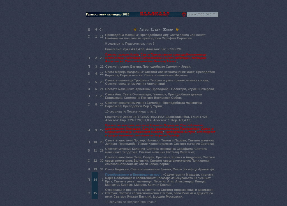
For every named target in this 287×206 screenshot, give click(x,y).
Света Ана (113, 94)
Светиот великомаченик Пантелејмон (171, 128)
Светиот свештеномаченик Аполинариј (135, 83)
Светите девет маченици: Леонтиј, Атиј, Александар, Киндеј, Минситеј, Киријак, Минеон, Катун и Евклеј (155, 183)
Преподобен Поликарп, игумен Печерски (183, 89)
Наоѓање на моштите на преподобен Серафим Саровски (148, 38)
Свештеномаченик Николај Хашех (151, 61)
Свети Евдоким (117, 169)
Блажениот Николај (148, 132)
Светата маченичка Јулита (150, 169)
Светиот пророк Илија (122, 54)
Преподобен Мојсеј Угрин (142, 106)
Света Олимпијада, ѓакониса (144, 94)
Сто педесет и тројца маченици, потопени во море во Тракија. (160, 133)
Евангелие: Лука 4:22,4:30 (124, 49)
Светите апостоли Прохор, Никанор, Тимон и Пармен (145, 140)
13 (95, 169)
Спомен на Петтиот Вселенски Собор (152, 97)
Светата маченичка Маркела (166, 75)
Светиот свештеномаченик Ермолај (132, 102)
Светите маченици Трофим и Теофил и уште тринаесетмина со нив (156, 80)
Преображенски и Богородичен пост (133, 174)
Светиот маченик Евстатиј (194, 143)
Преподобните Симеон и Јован (166, 66)
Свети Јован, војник (154, 164)
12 (95, 160)
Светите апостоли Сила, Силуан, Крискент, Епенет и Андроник (153, 157)
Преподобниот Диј (154, 34)
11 (95, 150)
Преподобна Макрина (121, 34)
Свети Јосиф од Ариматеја (193, 169)
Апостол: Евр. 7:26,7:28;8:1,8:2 (128, 120)
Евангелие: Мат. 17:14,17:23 (186, 116)
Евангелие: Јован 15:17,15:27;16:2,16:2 (134, 116)
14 (95, 179)
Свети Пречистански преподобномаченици (174, 54)
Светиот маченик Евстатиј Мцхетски (166, 152)
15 (95, 193)
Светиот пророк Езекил (123, 66)
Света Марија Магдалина (124, 72)
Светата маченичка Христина (127, 89)
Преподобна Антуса (180, 132)
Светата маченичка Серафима (170, 148)
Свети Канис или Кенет (187, 34)
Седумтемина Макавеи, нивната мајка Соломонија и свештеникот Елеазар (159, 176)
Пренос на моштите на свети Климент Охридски (142, 125)
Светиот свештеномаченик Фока (169, 72)
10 (95, 142)
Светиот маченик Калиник (125, 148)
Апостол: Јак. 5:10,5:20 (163, 49)
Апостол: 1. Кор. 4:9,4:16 (171, 120)
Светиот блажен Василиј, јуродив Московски (148, 196)
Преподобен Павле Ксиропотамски (145, 143)
